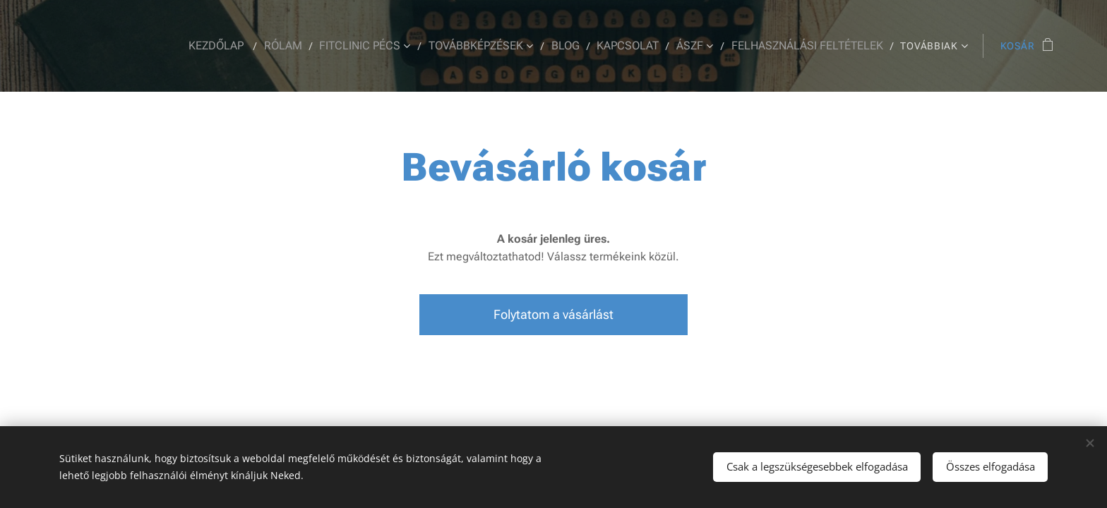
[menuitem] (241, 46)
